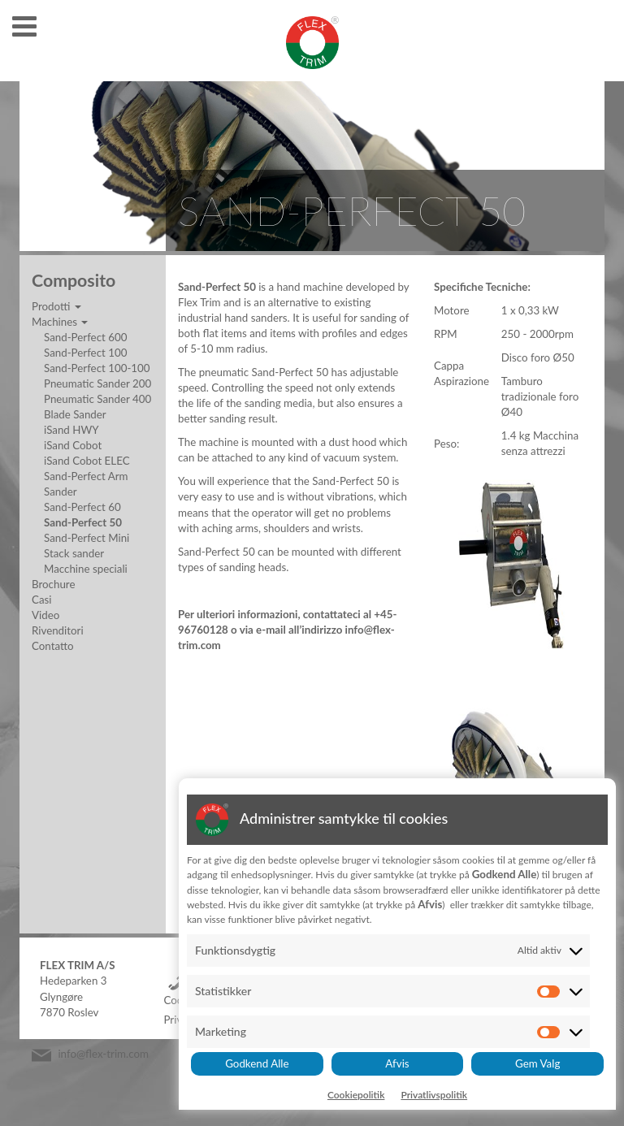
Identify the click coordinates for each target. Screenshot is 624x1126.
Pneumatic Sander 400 (97, 398)
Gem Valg (537, 1063)
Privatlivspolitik (434, 1095)
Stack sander (74, 553)
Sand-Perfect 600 (85, 337)
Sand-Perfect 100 (85, 352)
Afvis (397, 1063)
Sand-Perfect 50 (83, 522)
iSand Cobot (73, 445)
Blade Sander (75, 414)
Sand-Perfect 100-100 (97, 368)
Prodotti (56, 306)
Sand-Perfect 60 (82, 506)
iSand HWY (71, 429)
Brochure (53, 584)
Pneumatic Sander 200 (97, 383)
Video (45, 614)
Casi (42, 599)
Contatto (53, 645)
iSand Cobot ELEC (87, 460)
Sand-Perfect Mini (86, 537)
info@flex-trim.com (103, 1053)
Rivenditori (58, 630)
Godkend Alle (256, 1063)
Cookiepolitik (356, 1095)
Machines (60, 321)
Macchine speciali (86, 568)
